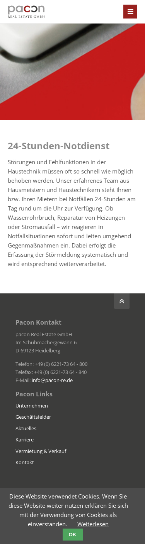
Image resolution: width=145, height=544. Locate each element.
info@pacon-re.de (52, 380)
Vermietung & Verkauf (40, 451)
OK (73, 534)
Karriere (24, 439)
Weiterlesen (93, 524)
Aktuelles (25, 428)
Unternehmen (31, 405)
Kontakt (24, 462)
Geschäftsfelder (33, 416)
